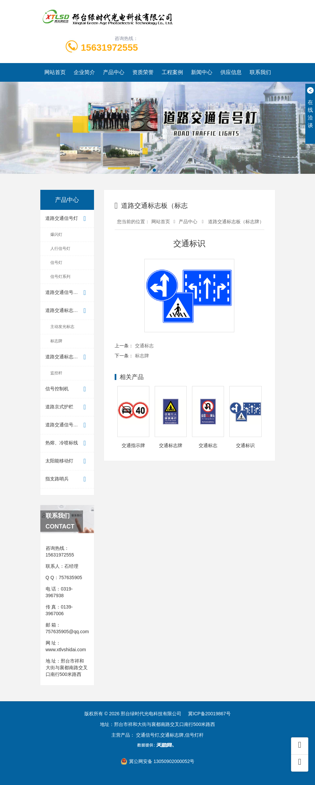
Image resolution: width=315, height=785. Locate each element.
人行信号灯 (60, 248)
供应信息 (231, 72)
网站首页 (55, 72)
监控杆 (56, 373)
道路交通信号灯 (67, 219)
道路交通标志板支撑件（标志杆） (69, 357)
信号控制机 (67, 389)
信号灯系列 (60, 276)
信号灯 (56, 262)
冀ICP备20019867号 (209, 713)
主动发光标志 (62, 326)
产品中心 (113, 72)
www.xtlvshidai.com (66, 649)
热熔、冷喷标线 (67, 443)
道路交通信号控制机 (67, 425)
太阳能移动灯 (67, 461)
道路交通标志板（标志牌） (69, 311)
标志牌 (56, 341)
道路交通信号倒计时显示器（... (69, 293)
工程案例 (172, 72)
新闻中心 (201, 72)
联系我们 (260, 72)
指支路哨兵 (67, 479)
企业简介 (84, 72)
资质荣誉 (143, 72)
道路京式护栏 (67, 407)
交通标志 (144, 345)
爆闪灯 (56, 234)
